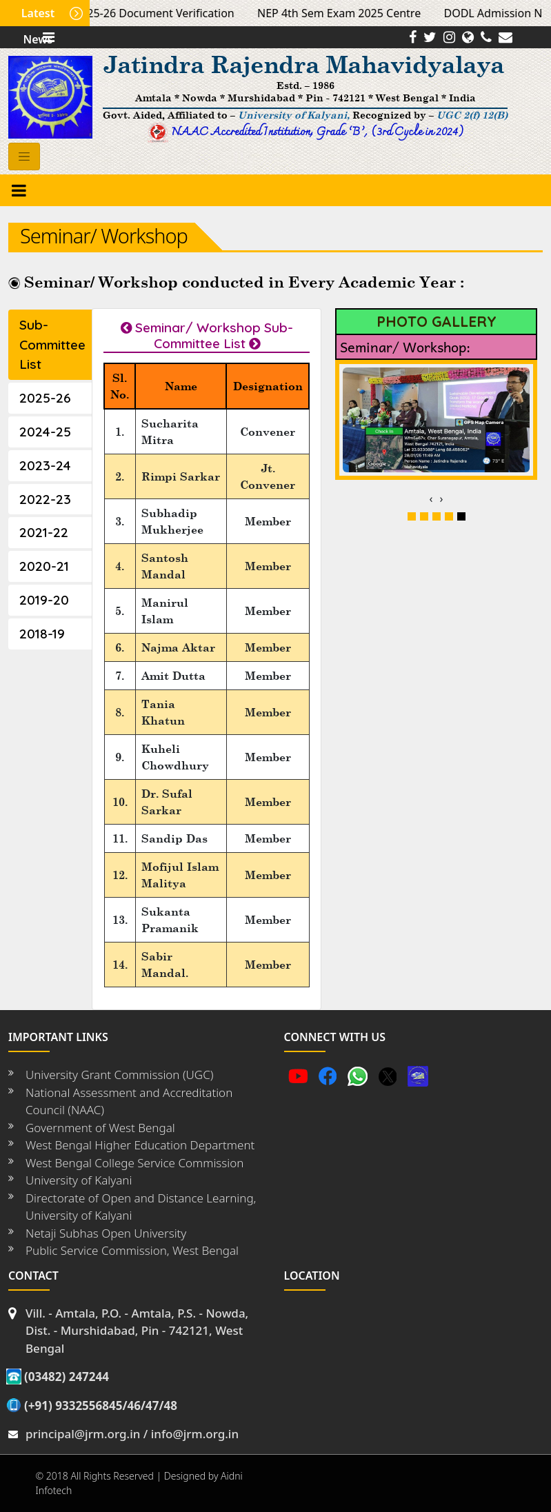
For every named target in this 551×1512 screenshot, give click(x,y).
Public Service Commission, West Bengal (132, 1250)
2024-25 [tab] (45, 431)
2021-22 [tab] (43, 532)
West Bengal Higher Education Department (140, 1145)
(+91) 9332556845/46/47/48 (100, 1405)
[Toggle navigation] (24, 156)
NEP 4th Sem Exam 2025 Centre (345, 13)
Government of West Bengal (100, 1128)
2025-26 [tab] (45, 398)
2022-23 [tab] (45, 499)
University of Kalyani (79, 1180)
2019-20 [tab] (44, 600)
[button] (411, 516)
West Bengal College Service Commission (134, 1163)
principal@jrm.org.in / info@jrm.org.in (132, 1434)
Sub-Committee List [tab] (52, 344)
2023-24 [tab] (45, 465)
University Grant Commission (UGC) (119, 1074)
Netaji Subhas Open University (106, 1233)
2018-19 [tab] (42, 633)
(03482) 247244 (66, 1376)
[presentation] (431, 498)
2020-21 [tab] (44, 566)
